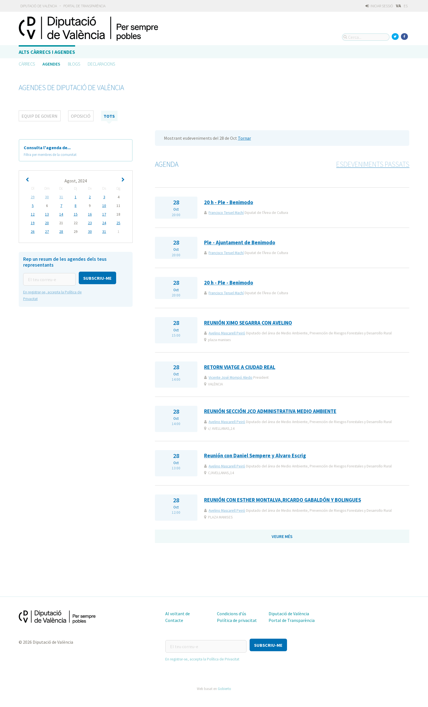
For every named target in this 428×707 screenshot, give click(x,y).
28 (61, 231)
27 (47, 231)
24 (104, 223)
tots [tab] (109, 116)
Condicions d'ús (231, 613)
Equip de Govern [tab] (39, 116)
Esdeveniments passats (372, 164)
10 (104, 205)
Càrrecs (27, 64)
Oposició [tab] (80, 116)
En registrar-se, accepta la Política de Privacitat (202, 656)
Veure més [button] (282, 536)
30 (47, 197)
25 (118, 223)
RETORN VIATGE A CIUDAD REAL (239, 367)
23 (90, 223)
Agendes (51, 64)
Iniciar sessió (379, 6)
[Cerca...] (365, 37)
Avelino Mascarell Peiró (227, 333)
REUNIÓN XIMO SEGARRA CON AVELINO (248, 323)
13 (47, 214)
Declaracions (101, 64)
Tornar (244, 138)
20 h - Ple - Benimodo (228, 202)
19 (33, 223)
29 (33, 197)
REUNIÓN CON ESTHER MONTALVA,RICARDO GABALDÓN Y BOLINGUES (282, 500)
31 (61, 197)
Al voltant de (177, 613)
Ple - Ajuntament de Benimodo (239, 242)
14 (61, 214)
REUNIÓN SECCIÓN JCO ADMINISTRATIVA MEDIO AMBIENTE (270, 411)
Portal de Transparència (84, 6)
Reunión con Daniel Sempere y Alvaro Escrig (255, 455)
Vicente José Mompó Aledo (230, 377)
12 (33, 214)
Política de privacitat (237, 620)
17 (104, 214)
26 (33, 231)
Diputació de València (38, 6)
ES (406, 6)
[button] (97, 278)
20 (47, 223)
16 (90, 214)
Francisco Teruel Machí (226, 212)
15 (76, 214)
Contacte (174, 620)
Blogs (74, 64)
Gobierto (224, 686)
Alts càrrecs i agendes (47, 52)
